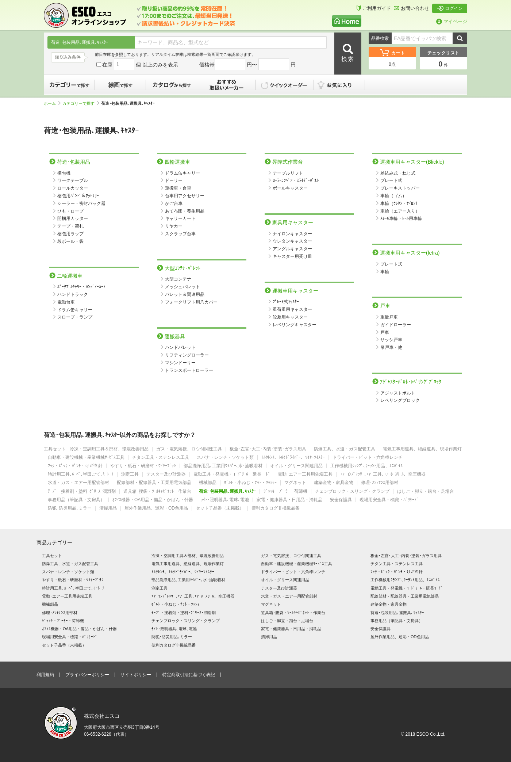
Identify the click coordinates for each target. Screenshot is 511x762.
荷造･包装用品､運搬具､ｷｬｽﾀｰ (227, 491)
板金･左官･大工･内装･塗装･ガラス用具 (268, 449)
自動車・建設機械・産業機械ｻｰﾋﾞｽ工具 (86, 457)
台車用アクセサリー (184, 195)
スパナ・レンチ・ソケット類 (225, 457)
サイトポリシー (135, 674)
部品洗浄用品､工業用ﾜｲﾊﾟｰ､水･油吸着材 (223, 466)
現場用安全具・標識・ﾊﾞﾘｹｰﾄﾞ (389, 500)
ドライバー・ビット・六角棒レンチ (368, 457)
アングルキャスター (292, 248)
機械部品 (207, 482)
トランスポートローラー (189, 370)
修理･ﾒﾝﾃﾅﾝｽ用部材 (379, 482)
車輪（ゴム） (393, 195)
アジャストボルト (397, 393)
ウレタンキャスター (292, 241)
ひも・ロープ (70, 211)
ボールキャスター (290, 188)
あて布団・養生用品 (184, 211)
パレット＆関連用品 (184, 294)
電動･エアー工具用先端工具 (305, 474)
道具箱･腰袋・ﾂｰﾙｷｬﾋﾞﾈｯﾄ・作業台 (157, 491)
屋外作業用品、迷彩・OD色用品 (156, 508)
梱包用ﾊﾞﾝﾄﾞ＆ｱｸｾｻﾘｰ (78, 195)
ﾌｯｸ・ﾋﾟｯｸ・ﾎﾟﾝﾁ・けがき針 (75, 466)
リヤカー (173, 226)
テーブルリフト (288, 173)
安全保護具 (341, 500)
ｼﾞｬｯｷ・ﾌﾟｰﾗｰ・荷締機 (285, 491)
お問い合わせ (411, 8)
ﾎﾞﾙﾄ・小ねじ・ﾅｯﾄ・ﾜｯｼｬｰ (250, 482)
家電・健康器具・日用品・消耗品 (289, 500)
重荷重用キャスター (292, 309)
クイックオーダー (285, 85)
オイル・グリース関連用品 (296, 466)
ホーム (52, 103)
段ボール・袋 (70, 241)
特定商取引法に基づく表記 (188, 674)
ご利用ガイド (374, 8)
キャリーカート (180, 218)
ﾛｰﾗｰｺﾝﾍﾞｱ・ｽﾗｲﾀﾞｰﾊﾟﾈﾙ (296, 180)
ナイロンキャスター (292, 233)
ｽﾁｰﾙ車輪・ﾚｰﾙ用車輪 (401, 218)
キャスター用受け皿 (292, 256)
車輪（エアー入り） (400, 211)
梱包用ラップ (70, 233)
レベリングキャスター (294, 324)
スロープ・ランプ (74, 317)
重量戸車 (389, 317)
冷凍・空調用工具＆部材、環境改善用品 (109, 449)
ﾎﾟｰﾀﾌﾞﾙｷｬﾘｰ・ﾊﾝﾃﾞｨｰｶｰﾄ (81, 286)
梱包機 (63, 173)
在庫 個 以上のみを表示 (137, 65)
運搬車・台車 (178, 188)
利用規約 (45, 674)
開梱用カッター (72, 218)
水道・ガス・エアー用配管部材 (78, 482)
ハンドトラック (72, 294)
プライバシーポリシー (87, 674)
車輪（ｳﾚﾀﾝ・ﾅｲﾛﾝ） (400, 203)
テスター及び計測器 (166, 474)
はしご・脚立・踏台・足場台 (425, 491)
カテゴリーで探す (69, 85)
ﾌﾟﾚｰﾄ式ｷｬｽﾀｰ (286, 301)
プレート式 (391, 180)
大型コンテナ (178, 279)
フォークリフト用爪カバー (191, 302)
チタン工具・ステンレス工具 (160, 457)
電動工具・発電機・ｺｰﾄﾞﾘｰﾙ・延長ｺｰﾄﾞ (231, 474)
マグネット (295, 482)
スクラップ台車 (180, 233)
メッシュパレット (182, 286)
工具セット (55, 449)
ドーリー (173, 180)
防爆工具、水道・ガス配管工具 (344, 449)
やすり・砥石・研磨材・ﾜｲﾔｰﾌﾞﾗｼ (143, 466)
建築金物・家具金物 (333, 482)
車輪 (384, 271)
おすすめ (226, 85)
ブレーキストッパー (400, 188)
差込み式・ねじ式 (397, 173)
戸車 (384, 332)
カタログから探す (171, 85)
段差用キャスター (290, 317)
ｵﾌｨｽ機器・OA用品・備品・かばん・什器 (152, 500)
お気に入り (343, 85)
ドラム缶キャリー (74, 309)
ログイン (449, 8)
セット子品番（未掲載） (220, 508)
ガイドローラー (395, 324)
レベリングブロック (400, 400)
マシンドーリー (180, 362)
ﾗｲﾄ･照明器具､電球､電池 (225, 500)
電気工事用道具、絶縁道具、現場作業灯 (422, 449)
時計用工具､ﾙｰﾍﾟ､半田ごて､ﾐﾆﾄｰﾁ (81, 474)
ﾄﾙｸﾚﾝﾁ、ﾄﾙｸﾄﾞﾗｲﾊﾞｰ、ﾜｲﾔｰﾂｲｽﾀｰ (293, 457)
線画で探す (120, 85)
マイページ (451, 21)
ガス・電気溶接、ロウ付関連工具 (189, 449)
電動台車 (66, 302)
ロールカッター (72, 188)
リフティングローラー (187, 355)
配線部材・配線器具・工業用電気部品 (154, 482)
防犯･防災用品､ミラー (70, 508)
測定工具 (130, 474)
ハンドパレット (180, 347)
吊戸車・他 (391, 347)
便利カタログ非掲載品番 (275, 508)
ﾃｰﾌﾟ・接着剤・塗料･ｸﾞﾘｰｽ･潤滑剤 (82, 491)
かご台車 (173, 203)
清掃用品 (108, 508)
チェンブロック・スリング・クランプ (352, 491)
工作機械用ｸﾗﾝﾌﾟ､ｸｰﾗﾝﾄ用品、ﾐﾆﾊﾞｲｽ (366, 466)
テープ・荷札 (70, 226)
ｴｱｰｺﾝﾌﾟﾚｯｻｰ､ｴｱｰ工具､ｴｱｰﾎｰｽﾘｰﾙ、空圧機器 (383, 474)
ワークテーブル (72, 180)
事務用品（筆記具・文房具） (76, 500)
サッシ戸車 (391, 339)
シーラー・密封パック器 (81, 203)
